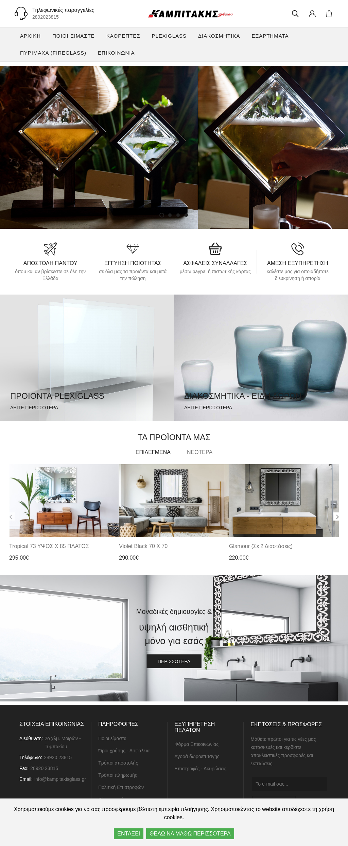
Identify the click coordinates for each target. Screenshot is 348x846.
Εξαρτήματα (270, 36)
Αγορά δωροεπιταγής (196, 756)
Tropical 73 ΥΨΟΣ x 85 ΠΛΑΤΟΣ (49, 546)
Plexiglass (169, 36)
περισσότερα (174, 661)
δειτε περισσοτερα (34, 407)
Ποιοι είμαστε (73, 36)
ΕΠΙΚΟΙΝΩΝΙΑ (116, 53)
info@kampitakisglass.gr (60, 779)
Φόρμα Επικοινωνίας (196, 744)
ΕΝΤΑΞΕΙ (128, 833)
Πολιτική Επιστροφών (121, 787)
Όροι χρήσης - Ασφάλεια (124, 750)
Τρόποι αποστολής (118, 763)
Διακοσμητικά (219, 36)
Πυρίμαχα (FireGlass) (53, 53)
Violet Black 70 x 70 (143, 546)
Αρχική (30, 36)
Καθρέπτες (123, 36)
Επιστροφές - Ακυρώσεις (200, 769)
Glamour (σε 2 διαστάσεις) (261, 546)
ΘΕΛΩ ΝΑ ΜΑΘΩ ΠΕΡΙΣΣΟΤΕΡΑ (190, 833)
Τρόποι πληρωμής (117, 775)
